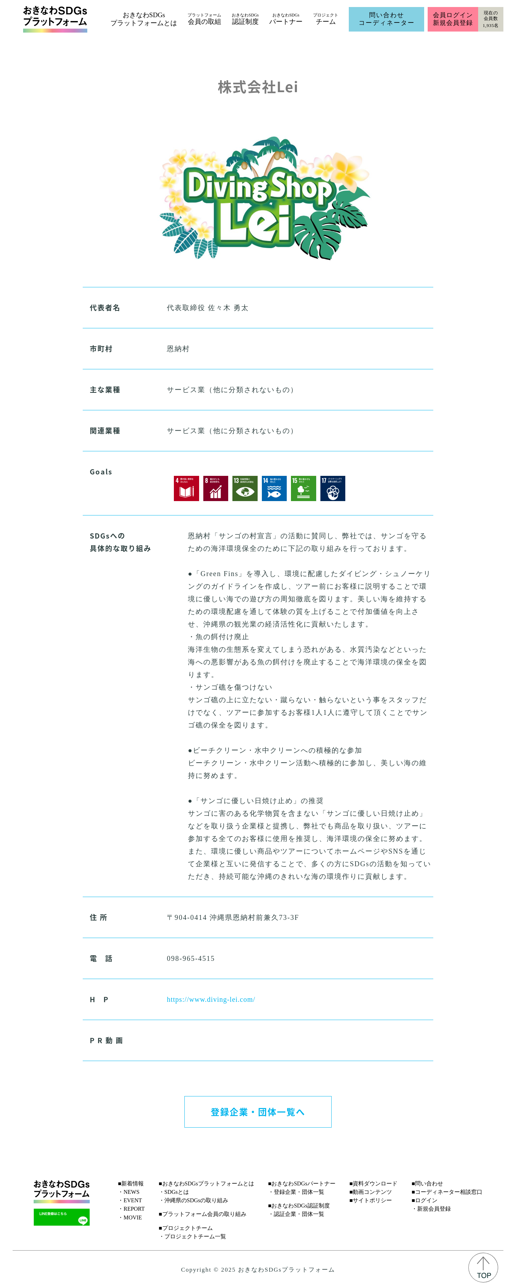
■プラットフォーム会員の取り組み (202, 1214)
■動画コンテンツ (370, 1192)
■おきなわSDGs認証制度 (299, 1206)
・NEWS (128, 1192)
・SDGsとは (174, 1192)
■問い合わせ (427, 1183)
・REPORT (131, 1209)
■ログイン (424, 1200)
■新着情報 (131, 1183)
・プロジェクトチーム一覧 (192, 1236)
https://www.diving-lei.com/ (211, 999)
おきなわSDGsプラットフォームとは (143, 19)
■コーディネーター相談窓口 (447, 1192)
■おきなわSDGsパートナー (301, 1183)
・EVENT (130, 1200)
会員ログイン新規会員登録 (453, 19)
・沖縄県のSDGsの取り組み (193, 1200)
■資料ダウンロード (373, 1183)
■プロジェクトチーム (186, 1228)
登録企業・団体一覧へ (258, 1111)
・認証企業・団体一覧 (296, 1214)
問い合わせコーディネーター (387, 19)
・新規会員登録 (431, 1209)
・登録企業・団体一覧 (296, 1192)
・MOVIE (130, 1217)
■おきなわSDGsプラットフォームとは (206, 1183)
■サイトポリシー (370, 1200)
